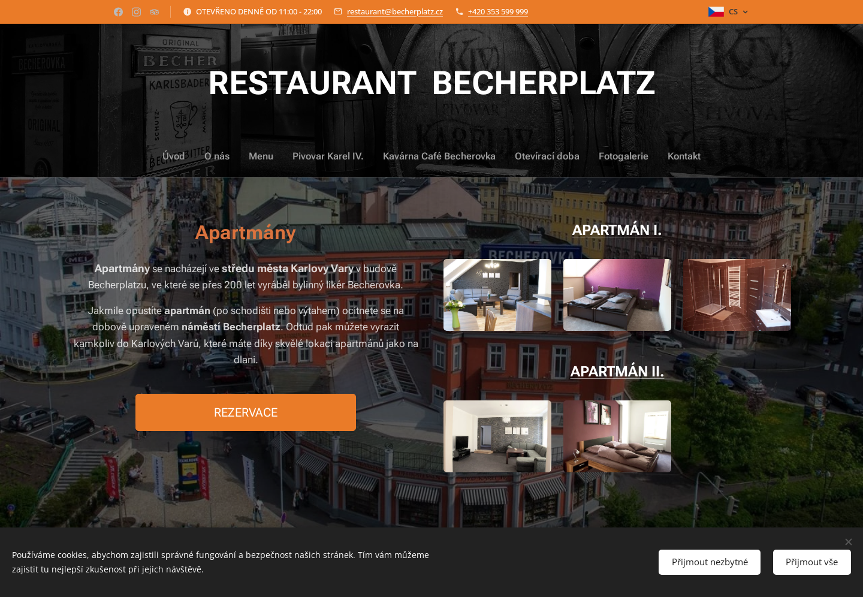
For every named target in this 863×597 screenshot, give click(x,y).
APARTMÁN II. (618, 371)
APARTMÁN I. (617, 230)
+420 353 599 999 (498, 11)
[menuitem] (369, 156)
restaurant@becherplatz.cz (395, 11)
